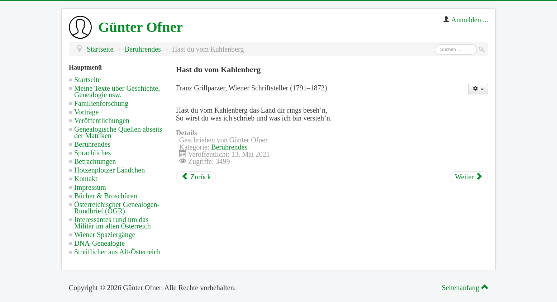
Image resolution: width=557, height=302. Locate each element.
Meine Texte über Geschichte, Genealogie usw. (117, 91)
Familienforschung (101, 103)
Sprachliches (92, 153)
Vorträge (86, 112)
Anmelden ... (469, 20)
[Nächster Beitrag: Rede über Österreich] (468, 176)
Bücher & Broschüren (105, 196)
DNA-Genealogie (99, 243)
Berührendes (92, 144)
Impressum (90, 187)
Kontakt (85, 179)
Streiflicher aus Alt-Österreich (117, 252)
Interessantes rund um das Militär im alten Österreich (112, 223)
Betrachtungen (95, 161)
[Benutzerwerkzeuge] (478, 89)
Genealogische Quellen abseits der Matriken (118, 132)
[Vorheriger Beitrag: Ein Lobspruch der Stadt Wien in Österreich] (196, 176)
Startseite (87, 80)
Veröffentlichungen (101, 120)
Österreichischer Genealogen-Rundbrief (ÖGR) (117, 207)
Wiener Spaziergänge (104, 235)
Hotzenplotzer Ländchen (109, 170)
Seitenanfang (464, 288)
